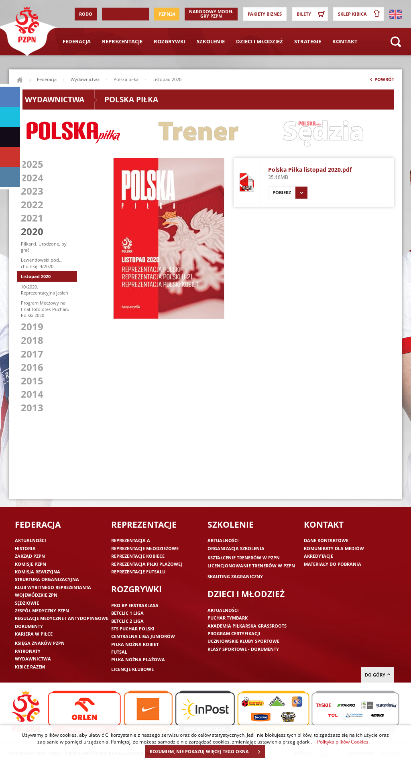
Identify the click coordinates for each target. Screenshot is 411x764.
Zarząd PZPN (30, 556)
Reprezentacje (122, 41)
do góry (377, 675)
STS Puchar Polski (133, 629)
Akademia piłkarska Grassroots (247, 626)
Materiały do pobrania (332, 564)
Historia (25, 548)
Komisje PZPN (30, 564)
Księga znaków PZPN (40, 643)
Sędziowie (27, 603)
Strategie (307, 41)
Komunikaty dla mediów (334, 548)
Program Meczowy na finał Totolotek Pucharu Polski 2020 (45, 309)
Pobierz (290, 193)
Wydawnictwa (85, 79)
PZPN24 (167, 14)
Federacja (77, 41)
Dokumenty (29, 626)
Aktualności (30, 540)
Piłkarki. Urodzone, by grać (44, 247)
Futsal (119, 652)
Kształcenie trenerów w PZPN (244, 558)
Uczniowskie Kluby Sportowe (243, 641)
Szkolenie (211, 41)
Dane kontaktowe (326, 540)
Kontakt (345, 41)
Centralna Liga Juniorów (143, 636)
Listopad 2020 (36, 276)
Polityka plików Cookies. (343, 741)
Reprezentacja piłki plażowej (147, 564)
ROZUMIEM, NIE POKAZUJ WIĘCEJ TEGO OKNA (207, 752)
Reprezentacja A (130, 540)
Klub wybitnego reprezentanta (53, 587)
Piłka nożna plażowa (138, 659)
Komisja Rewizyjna (37, 572)
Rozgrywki (169, 41)
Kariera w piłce (34, 634)
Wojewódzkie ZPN (36, 595)
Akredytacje (318, 556)
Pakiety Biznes (265, 14)
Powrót (381, 81)
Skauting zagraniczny (235, 576)
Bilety (312, 14)
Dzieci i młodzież (259, 41)
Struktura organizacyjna (47, 579)
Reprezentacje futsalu (138, 572)
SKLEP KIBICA (360, 14)
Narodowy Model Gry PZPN (211, 13)
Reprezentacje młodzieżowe (145, 548)
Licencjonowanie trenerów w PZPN (251, 566)
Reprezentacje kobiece (138, 556)
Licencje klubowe (132, 669)
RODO (85, 14)
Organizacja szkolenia (236, 548)
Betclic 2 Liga (127, 621)
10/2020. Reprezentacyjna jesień (44, 290)
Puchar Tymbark (228, 618)
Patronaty (28, 651)
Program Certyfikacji (234, 633)
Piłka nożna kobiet (135, 644)
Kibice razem (30, 667)
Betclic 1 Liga (127, 613)
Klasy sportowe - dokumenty (243, 649)
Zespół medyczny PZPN (42, 611)
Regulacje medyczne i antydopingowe (61, 618)
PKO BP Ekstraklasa (135, 605)
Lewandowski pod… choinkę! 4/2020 (42, 263)
